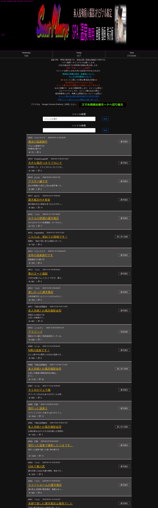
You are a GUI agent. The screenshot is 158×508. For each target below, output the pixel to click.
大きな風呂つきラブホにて (45, 163)
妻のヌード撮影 (38, 273)
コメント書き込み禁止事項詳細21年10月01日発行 (79, 96)
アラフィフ (35, 331)
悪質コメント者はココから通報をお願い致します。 (79, 99)
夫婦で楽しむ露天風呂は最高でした (50, 503)
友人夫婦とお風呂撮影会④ (44, 368)
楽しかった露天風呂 (40, 292)
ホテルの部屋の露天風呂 (43, 218)
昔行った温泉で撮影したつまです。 (50, 445)
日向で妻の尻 (36, 466)
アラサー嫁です (38, 181)
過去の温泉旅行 (37, 141)
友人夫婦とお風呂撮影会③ (44, 427)
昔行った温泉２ (38, 408)
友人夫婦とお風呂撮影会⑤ (44, 310)
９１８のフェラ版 (39, 390)
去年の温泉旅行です (40, 255)
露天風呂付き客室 (39, 200)
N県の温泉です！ (39, 350)
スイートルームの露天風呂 (45, 485)
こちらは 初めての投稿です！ (48, 236)
